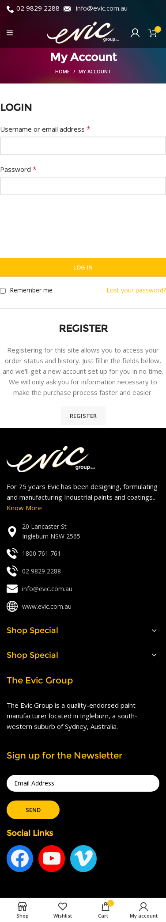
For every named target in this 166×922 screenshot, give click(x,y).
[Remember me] (3, 291)
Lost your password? (136, 290)
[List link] (83, 532)
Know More (24, 507)
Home (62, 71)
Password (18, 169)
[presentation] (67, 221)
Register (83, 416)
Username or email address (45, 129)
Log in (83, 267)
